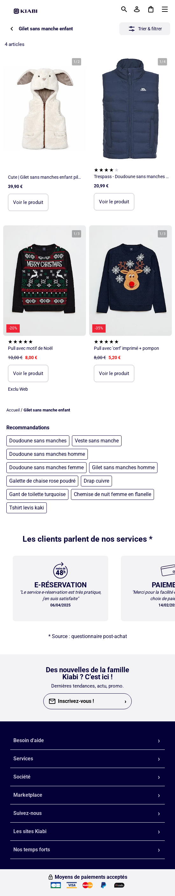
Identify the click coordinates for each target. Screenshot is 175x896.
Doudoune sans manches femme (46, 467)
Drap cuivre (96, 481)
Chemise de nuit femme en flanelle (112, 494)
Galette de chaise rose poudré (42, 481)
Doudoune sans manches (37, 441)
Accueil (13, 410)
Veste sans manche (97, 441)
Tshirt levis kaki (26, 508)
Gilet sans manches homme (123, 467)
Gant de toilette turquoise (37, 494)
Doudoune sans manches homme (47, 454)
